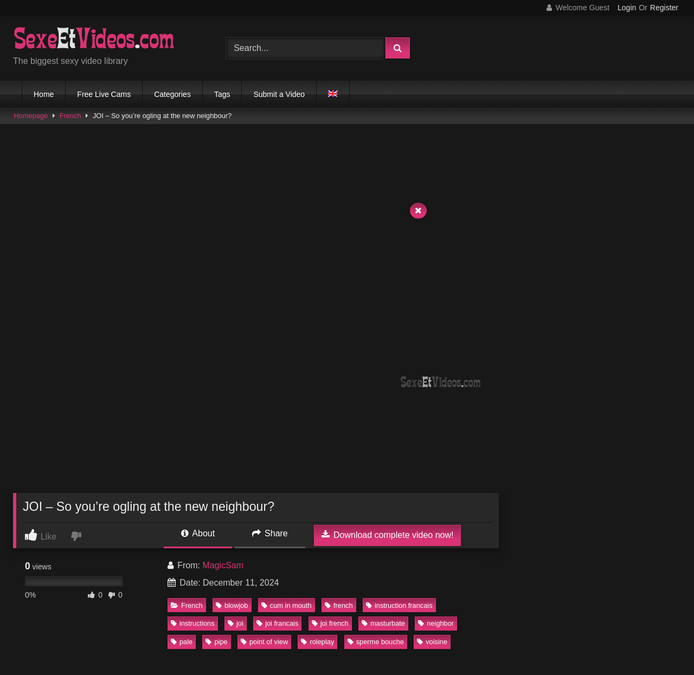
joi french (330, 623)
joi (235, 623)
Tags (222, 94)
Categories (172, 94)
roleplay (317, 642)
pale (181, 642)
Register (664, 7)
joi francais (277, 623)
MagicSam (222, 565)
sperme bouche (376, 642)
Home (44, 94)
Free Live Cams (104, 94)
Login (627, 7)
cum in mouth (286, 605)
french (339, 605)
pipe (216, 642)
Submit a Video (279, 94)
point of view (264, 642)
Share (270, 533)
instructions (193, 623)
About (198, 533)
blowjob (232, 605)
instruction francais (399, 605)
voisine (432, 642)
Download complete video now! (388, 535)
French (70, 116)
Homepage (31, 116)
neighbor (436, 623)
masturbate (383, 623)
